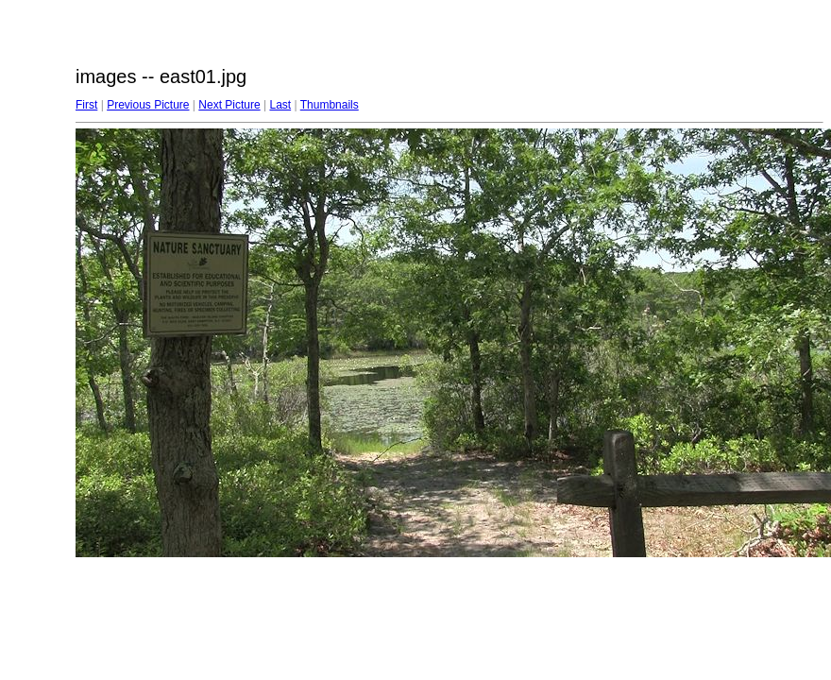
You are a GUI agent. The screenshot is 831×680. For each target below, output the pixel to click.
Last (280, 104)
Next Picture (229, 104)
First (86, 104)
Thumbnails (329, 104)
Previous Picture (148, 104)
